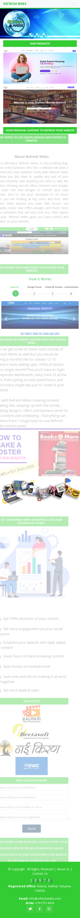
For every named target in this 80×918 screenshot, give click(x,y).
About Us (63, 869)
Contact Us (40, 874)
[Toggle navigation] (74, 4)
